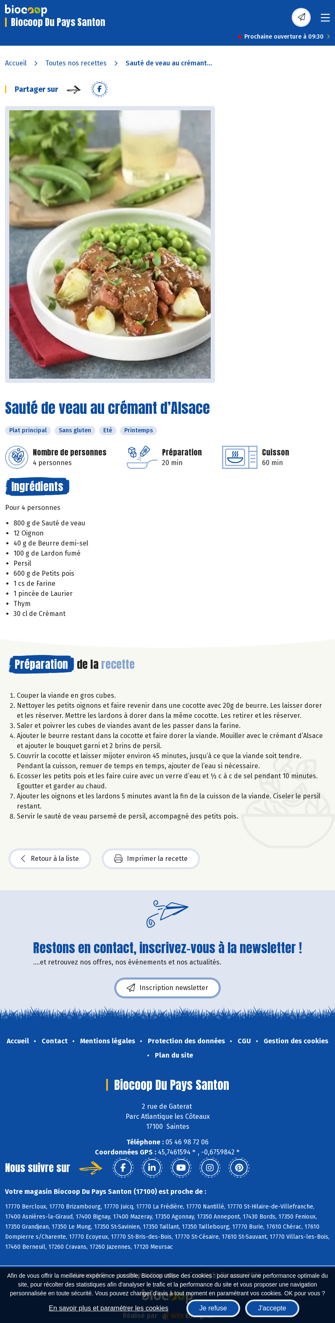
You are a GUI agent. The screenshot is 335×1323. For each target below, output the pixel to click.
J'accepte (272, 1308)
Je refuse (213, 1308)
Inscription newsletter (167, 988)
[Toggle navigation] (325, 20)
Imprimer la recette (151, 859)
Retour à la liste (50, 859)
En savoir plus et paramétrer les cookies (108, 1308)
